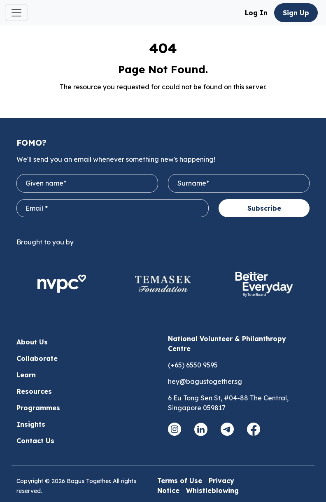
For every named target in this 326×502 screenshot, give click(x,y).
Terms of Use (179, 480)
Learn (26, 375)
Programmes (38, 408)
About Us (32, 342)
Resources (34, 391)
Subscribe (264, 208)
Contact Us (35, 441)
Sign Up (296, 13)
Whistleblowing (212, 490)
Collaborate (37, 358)
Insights (30, 424)
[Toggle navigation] (16, 13)
